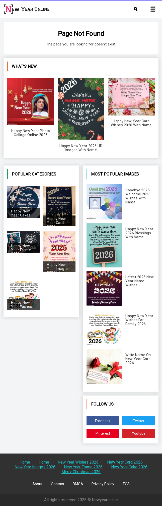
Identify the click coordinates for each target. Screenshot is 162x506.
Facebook (102, 421)
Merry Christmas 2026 (81, 471)
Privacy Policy (103, 484)
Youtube (138, 433)
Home (25, 462)
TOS (126, 484)
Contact (57, 484)
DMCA (78, 484)
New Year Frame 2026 (83, 467)
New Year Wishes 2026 (78, 462)
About (37, 484)
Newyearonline (105, 499)
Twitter (138, 421)
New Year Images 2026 (35, 467)
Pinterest (103, 433)
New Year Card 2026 (125, 462)
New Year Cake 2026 (129, 467)
